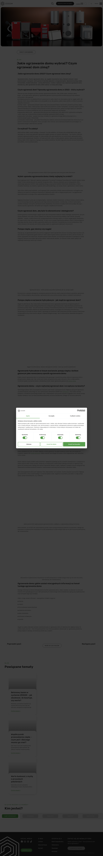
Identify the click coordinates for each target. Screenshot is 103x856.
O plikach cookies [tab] (75, 416)
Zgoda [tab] (28, 416)
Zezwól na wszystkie (74, 444)
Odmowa (28, 444)
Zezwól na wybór (51, 444)
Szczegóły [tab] (51, 416)
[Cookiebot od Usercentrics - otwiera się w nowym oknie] (78, 411)
